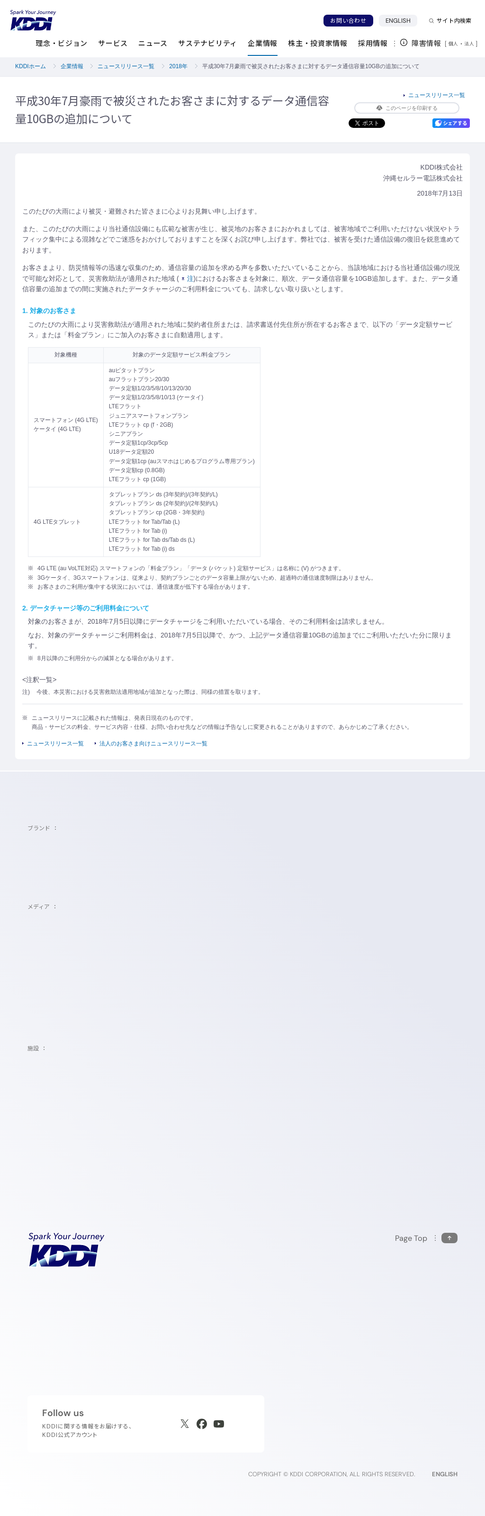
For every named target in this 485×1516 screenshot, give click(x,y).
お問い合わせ (348, 21)
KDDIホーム (30, 66)
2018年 (178, 66)
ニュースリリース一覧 (126, 66)
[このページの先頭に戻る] (426, 1238)
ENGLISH (402, 20)
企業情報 (72, 66)
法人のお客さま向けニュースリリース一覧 (153, 743)
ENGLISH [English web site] (445, 1474)
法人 (470, 43)
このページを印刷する (407, 108)
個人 (453, 43)
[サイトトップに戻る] (33, 20)
